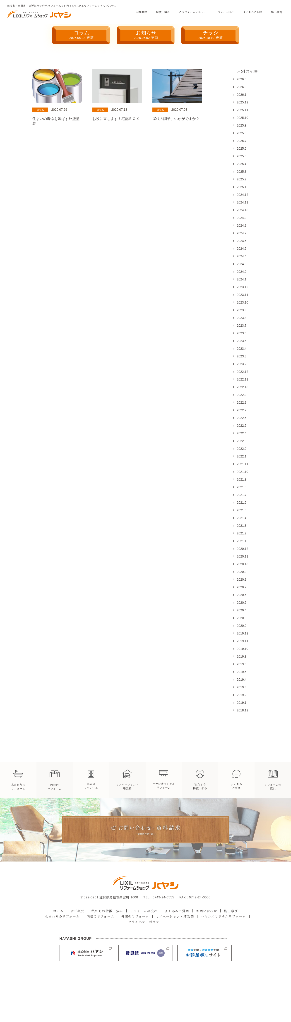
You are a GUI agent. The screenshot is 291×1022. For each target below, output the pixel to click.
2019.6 (242, 664)
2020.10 (242, 564)
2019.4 (242, 679)
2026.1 (242, 94)
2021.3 (242, 525)
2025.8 (242, 133)
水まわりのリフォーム (62, 916)
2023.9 (242, 310)
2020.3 (242, 618)
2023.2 (242, 364)
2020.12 (242, 548)
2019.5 (242, 671)
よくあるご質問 (252, 12)
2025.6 (242, 148)
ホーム (58, 910)
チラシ (211, 35)
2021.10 (242, 471)
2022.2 (242, 448)
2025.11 (242, 110)
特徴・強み (163, 12)
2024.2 (242, 271)
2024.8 (242, 225)
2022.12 (242, 371)
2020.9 (242, 571)
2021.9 (242, 479)
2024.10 (242, 210)
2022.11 (242, 379)
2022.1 (242, 456)
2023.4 (242, 348)
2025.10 (242, 117)
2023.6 (242, 333)
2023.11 (242, 294)
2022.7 (242, 410)
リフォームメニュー (194, 12)
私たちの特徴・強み (107, 910)
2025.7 (242, 140)
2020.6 (242, 594)
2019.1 (242, 702)
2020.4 (242, 610)
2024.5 (242, 248)
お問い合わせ (206, 910)
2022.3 (242, 441)
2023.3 (242, 356)
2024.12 (242, 194)
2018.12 (242, 710)
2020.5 (242, 602)
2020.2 (242, 625)
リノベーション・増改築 (175, 916)
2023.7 (242, 325)
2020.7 (242, 587)
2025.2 (242, 179)
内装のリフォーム (100, 916)
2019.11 (242, 641)
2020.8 (242, 579)
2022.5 (242, 425)
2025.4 (242, 163)
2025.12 (242, 102)
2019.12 (242, 633)
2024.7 (242, 233)
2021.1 (242, 541)
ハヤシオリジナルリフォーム (223, 916)
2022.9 (242, 394)
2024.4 (242, 256)
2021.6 (242, 502)
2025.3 (242, 171)
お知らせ (146, 35)
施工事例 (276, 12)
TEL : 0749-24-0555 (158, 897)
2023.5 (242, 340)
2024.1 (242, 279)
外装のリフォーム (135, 916)
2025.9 (242, 125)
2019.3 (242, 687)
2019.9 (242, 656)
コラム (81, 35)
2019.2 (242, 694)
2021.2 (242, 533)
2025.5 (242, 156)
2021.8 (242, 487)
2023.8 (242, 317)
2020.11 (242, 556)
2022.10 (242, 387)
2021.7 (242, 494)
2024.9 (242, 217)
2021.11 (242, 464)
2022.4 (242, 433)
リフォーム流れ (224, 12)
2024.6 (242, 240)
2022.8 (242, 402)
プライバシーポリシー (145, 921)
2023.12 (242, 287)
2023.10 (242, 302)
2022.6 (242, 417)
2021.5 (242, 510)
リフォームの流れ (144, 910)
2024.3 (242, 264)
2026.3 (242, 87)
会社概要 (141, 12)
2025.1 (242, 187)
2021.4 (242, 517)
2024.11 (242, 202)
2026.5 (242, 79)
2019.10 (242, 648)
